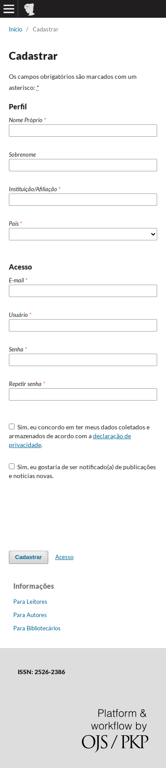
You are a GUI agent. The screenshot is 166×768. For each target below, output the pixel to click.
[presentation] (76, 511)
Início (15, 29)
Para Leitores (30, 601)
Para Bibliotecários (37, 628)
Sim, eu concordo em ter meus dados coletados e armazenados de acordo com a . (79, 435)
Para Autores (30, 614)
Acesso (64, 556)
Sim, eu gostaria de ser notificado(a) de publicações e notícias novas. (82, 471)
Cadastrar (28, 557)
